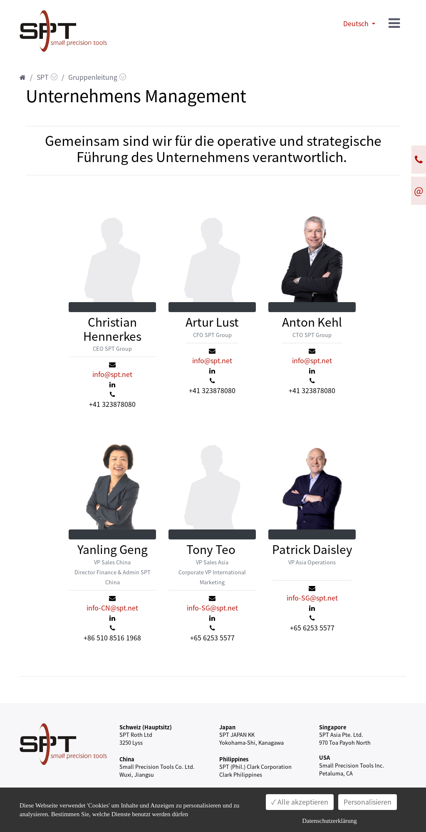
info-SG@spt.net (212, 608)
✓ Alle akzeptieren (299, 802)
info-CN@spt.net (112, 608)
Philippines (233, 759)
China (126, 759)
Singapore (332, 727)
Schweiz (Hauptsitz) (145, 727)
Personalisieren (367, 802)
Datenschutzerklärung (329, 820)
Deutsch (356, 23)
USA (324, 757)
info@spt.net (112, 374)
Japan (227, 727)
